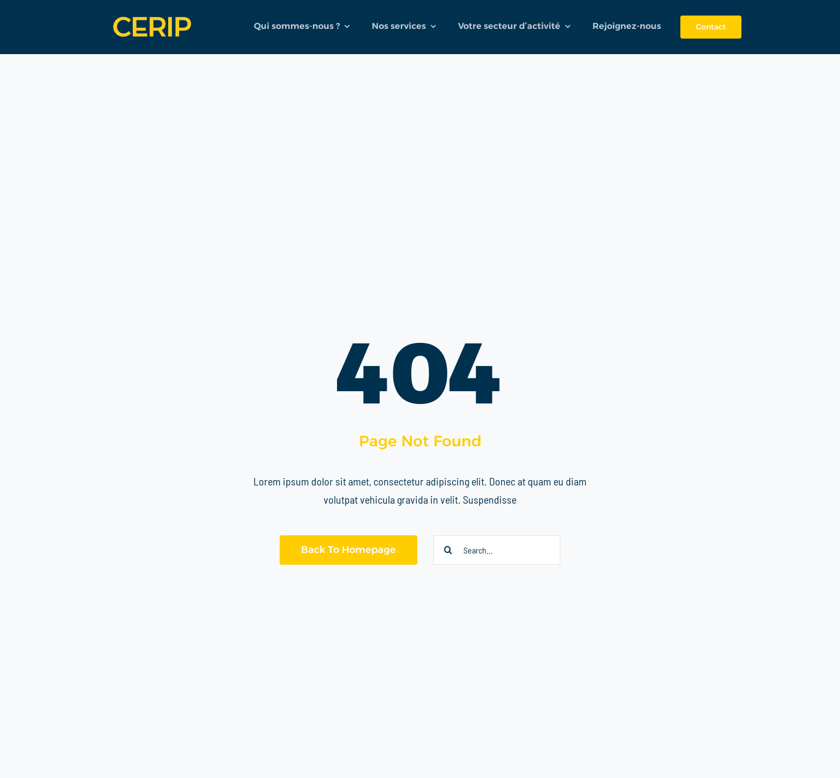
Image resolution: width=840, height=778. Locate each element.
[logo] (152, 7)
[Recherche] (448, 550)
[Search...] (496, 550)
